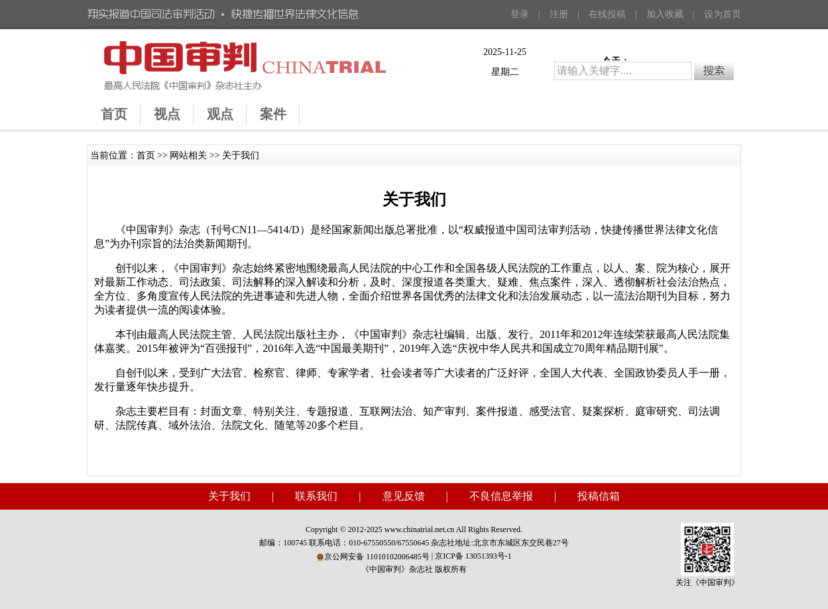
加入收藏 (664, 14)
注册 (559, 14)
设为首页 (722, 14)
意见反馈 (404, 496)
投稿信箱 (598, 496)
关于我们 (240, 155)
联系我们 (316, 496)
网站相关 (188, 155)
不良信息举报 (501, 496)
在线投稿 (607, 14)
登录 (519, 14)
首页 (146, 155)
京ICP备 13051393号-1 (473, 556)
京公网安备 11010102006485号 (373, 556)
